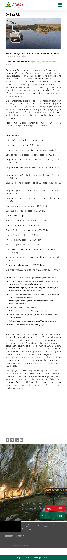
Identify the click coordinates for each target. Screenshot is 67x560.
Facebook (9, 535)
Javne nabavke (46, 525)
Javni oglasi (37, 525)
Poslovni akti (57, 525)
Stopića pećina (53, 515)
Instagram (20, 535)
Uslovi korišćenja (27, 528)
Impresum (37, 528)
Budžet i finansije (27, 525)
